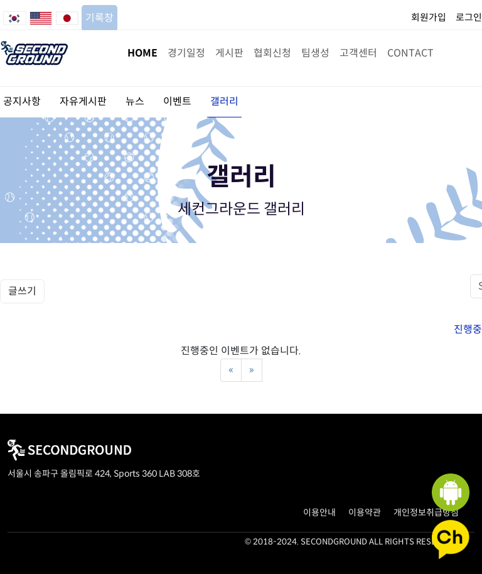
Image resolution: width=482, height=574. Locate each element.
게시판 (229, 53)
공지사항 (22, 101)
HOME (142, 53)
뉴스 (135, 101)
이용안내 (319, 512)
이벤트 (177, 101)
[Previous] (231, 370)
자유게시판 (83, 101)
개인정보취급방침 (426, 512)
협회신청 (272, 53)
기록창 (99, 17)
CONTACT (410, 53)
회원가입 (428, 17)
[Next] (251, 370)
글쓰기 (22, 291)
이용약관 (364, 512)
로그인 (469, 17)
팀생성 (315, 53)
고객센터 (358, 53)
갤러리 (224, 101)
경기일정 (186, 53)
